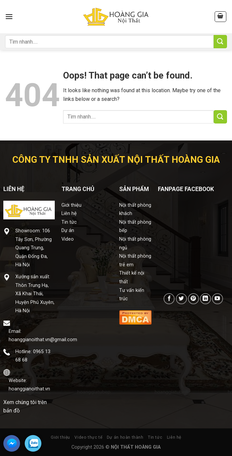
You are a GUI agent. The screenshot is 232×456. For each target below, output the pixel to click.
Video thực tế (88, 437)
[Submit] (220, 41)
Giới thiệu (71, 205)
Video (67, 239)
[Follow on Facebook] (169, 298)
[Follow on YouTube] (217, 298)
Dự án (67, 230)
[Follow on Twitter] (181, 298)
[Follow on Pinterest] (193, 298)
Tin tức (69, 222)
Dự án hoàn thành (125, 437)
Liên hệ (69, 213)
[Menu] (9, 16)
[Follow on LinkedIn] (205, 298)
